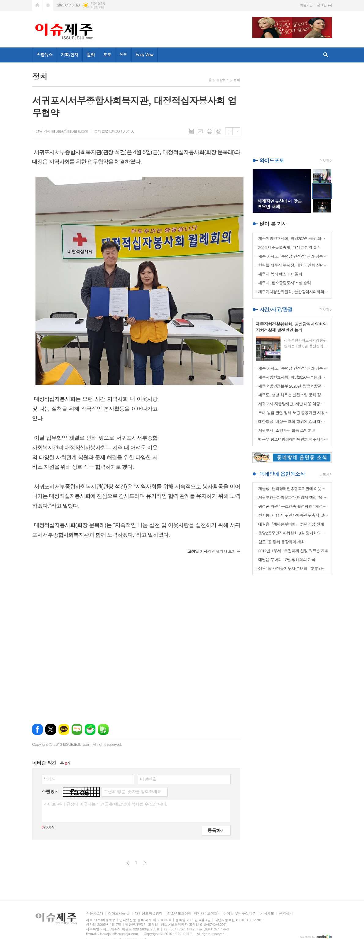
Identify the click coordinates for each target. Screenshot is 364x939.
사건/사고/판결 (275, 309)
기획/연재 (70, 54)
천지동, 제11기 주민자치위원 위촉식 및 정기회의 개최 (293, 515)
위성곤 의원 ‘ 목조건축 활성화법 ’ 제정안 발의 (293, 506)
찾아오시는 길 (119, 913)
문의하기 (286, 913)
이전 (127, 862)
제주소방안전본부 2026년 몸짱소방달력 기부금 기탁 (293, 386)
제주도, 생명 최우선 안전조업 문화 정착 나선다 (293, 395)
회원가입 (306, 5)
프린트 (209, 131)
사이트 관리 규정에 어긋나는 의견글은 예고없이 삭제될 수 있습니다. (105, 804)
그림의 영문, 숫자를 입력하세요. (133, 791)
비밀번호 (148, 779)
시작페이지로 (37, 5)
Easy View (144, 54)
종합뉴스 (44, 54)
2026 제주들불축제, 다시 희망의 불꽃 (289, 247)
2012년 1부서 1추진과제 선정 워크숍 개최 (293, 551)
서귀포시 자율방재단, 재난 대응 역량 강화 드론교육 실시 (293, 404)
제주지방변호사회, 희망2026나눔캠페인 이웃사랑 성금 (293, 238)
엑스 (50, 729)
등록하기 (216, 830)
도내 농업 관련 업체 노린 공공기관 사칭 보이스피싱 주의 (293, 412)
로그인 (321, 5)
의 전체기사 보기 (212, 551)
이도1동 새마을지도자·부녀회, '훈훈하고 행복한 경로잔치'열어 (293, 568)
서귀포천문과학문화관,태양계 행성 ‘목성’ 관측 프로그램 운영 (293, 497)
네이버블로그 (77, 729)
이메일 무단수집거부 (239, 913)
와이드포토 (271, 160)
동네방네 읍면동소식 (282, 474)
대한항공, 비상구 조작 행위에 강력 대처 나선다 (293, 421)
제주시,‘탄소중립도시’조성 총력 (284, 283)
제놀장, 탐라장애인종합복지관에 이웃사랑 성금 (293, 488)
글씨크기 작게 (236, 131)
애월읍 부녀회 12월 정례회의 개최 (286, 559)
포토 (107, 54)
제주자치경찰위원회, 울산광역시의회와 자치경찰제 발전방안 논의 (293, 292)
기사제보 (267, 913)
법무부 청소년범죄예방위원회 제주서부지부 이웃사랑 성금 (293, 439)
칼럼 (91, 54)
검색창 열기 (326, 54)
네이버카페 (90, 729)
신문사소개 (94, 913)
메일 (200, 131)
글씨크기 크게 (229, 131)
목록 (191, 131)
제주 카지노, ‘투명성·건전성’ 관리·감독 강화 (293, 256)
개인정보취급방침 (148, 913)
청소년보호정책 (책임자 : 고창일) (192, 913)
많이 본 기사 (273, 223)
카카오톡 (63, 729)
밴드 (103, 729)
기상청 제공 (97, 7)
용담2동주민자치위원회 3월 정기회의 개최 (293, 533)
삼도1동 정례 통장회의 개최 (281, 542)
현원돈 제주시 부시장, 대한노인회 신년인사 (293, 265)
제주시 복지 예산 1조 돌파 (280, 274)
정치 (236, 79)
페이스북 (37, 729)
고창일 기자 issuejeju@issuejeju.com (60, 130)
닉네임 (50, 779)
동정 (123, 54)
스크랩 (219, 131)
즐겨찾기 (48, 5)
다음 (144, 862)
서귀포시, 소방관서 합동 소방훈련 (286, 430)
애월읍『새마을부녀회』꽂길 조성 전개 (291, 524)
